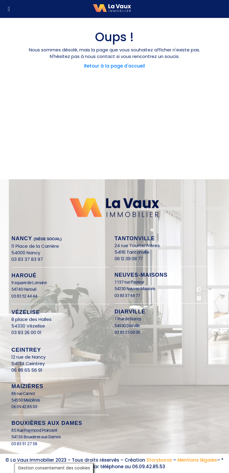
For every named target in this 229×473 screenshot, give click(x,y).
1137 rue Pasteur (129, 282)
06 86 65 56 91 (26, 370)
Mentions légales (197, 460)
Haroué (23, 275)
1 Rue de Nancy (127, 318)
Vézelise (25, 312)
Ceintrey (26, 350)
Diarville (130, 312)
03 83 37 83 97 (27, 259)
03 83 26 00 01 (26, 332)
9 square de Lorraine (29, 282)
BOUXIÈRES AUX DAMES (46, 423)
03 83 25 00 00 (127, 332)
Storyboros (159, 460)
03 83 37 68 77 (127, 295)
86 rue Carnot (27, 393)
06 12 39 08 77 (128, 258)
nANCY (36, 238)
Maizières (27, 386)
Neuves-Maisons (141, 275)
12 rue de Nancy (28, 357)
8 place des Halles (33, 319)
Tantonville (134, 238)
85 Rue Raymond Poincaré (34, 430)
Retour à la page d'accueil (114, 66)
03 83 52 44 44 (24, 296)
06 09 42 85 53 (24, 406)
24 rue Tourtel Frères (137, 245)
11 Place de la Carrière (35, 246)
